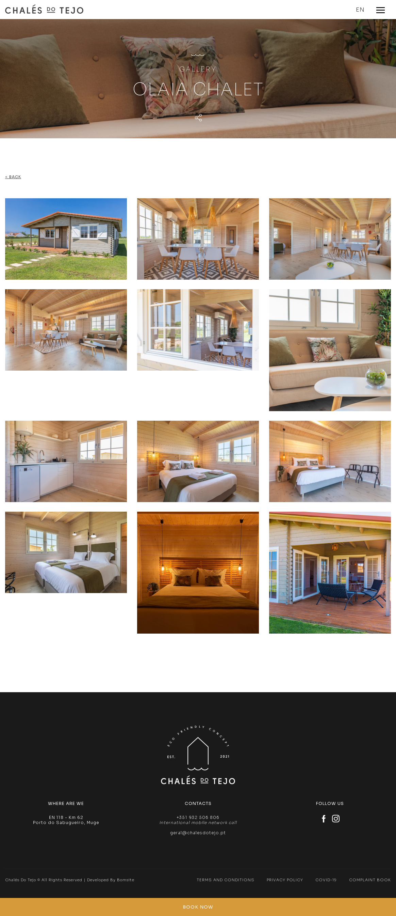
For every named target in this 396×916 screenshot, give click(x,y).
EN (360, 9)
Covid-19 (326, 880)
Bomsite (125, 880)
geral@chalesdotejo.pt (198, 832)
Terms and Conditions (225, 880)
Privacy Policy (285, 880)
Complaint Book (370, 880)
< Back (13, 176)
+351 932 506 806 (198, 817)
